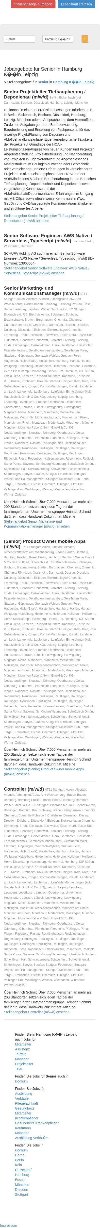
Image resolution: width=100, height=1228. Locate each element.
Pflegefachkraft (26, 1103)
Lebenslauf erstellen (76, 4)
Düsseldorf (23, 1170)
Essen (20, 1180)
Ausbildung (23, 1093)
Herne (19, 1155)
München (22, 1185)
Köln (18, 1165)
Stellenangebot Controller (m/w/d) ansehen (36, 1012)
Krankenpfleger (26, 1118)
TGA (18, 1069)
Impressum (8, 1226)
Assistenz (22, 1049)
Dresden (21, 1190)
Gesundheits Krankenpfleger (37, 1123)
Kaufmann (23, 1128)
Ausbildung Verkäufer (31, 1138)
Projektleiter (24, 1064)
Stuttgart (21, 1194)
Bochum (21, 1081)
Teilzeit (20, 1054)
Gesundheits (24, 1108)
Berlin (19, 1160)
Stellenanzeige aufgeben (33, 4)
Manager (22, 1059)
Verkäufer (22, 1098)
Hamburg (22, 1175)
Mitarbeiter (23, 1044)
